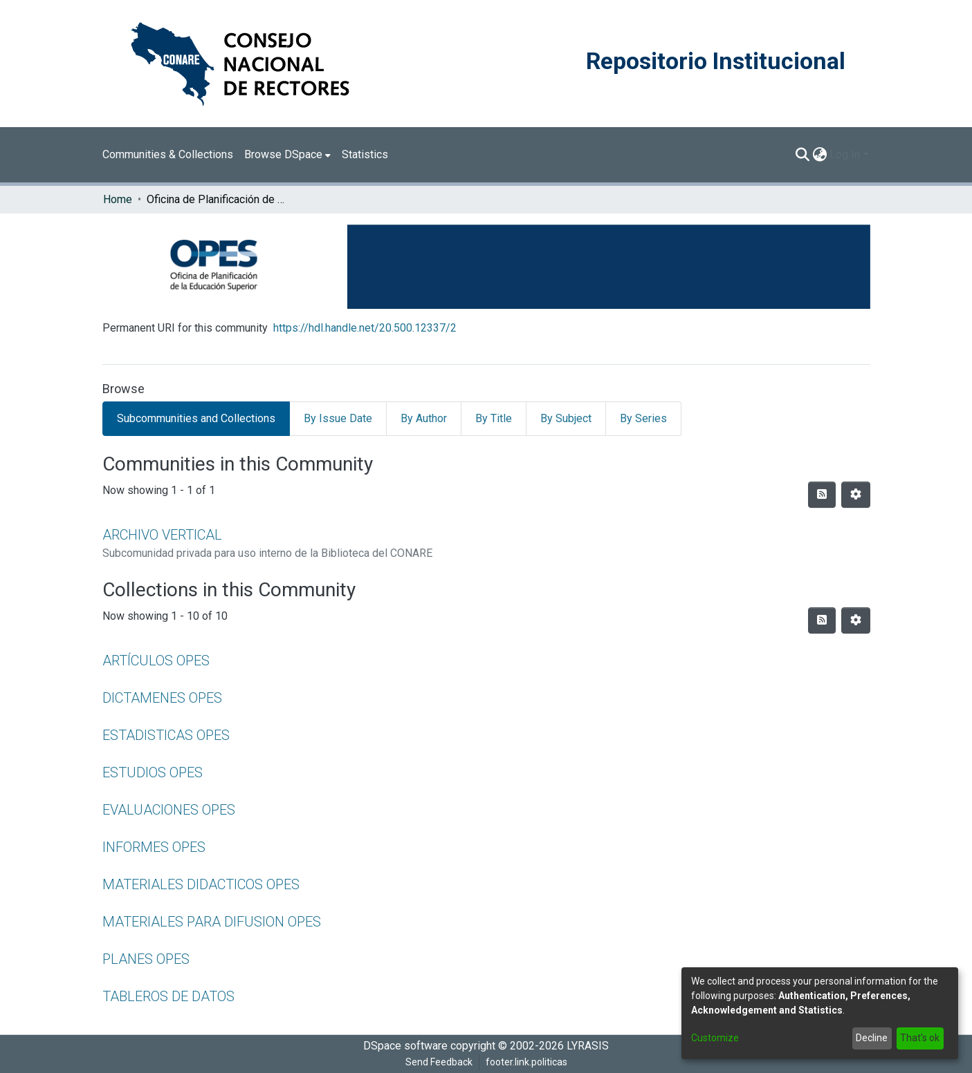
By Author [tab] (424, 418)
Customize (715, 1037)
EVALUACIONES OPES (168, 809)
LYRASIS (588, 1045)
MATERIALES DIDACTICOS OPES (201, 884)
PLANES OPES (146, 959)
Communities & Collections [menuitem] (167, 154)
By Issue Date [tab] (338, 418)
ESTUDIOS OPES (152, 772)
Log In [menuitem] (844, 154)
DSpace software (405, 1045)
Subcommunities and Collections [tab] (196, 418)
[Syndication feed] (822, 495)
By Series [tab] (643, 418)
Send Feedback (439, 1061)
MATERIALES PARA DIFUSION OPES (211, 921)
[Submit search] (802, 154)
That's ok (919, 1037)
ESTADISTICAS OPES (166, 735)
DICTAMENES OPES (162, 698)
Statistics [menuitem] (365, 154)
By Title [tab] (493, 418)
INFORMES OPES (153, 847)
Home (117, 199)
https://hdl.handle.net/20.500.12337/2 (365, 327)
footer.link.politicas (526, 1061)
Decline (872, 1037)
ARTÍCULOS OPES (156, 660)
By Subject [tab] (566, 418)
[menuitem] (287, 155)
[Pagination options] (855, 495)
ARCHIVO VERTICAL (162, 534)
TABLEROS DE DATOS (168, 996)
